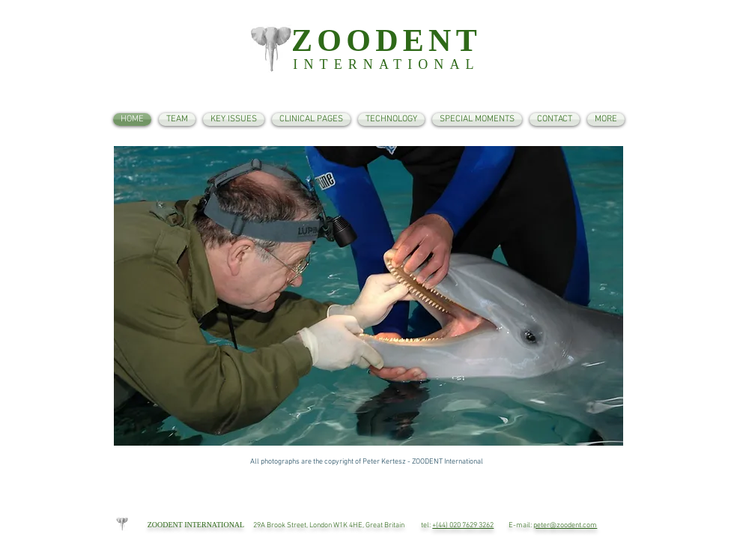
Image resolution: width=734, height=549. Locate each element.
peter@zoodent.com (565, 525)
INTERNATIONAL (386, 64)
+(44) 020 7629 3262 (463, 525)
